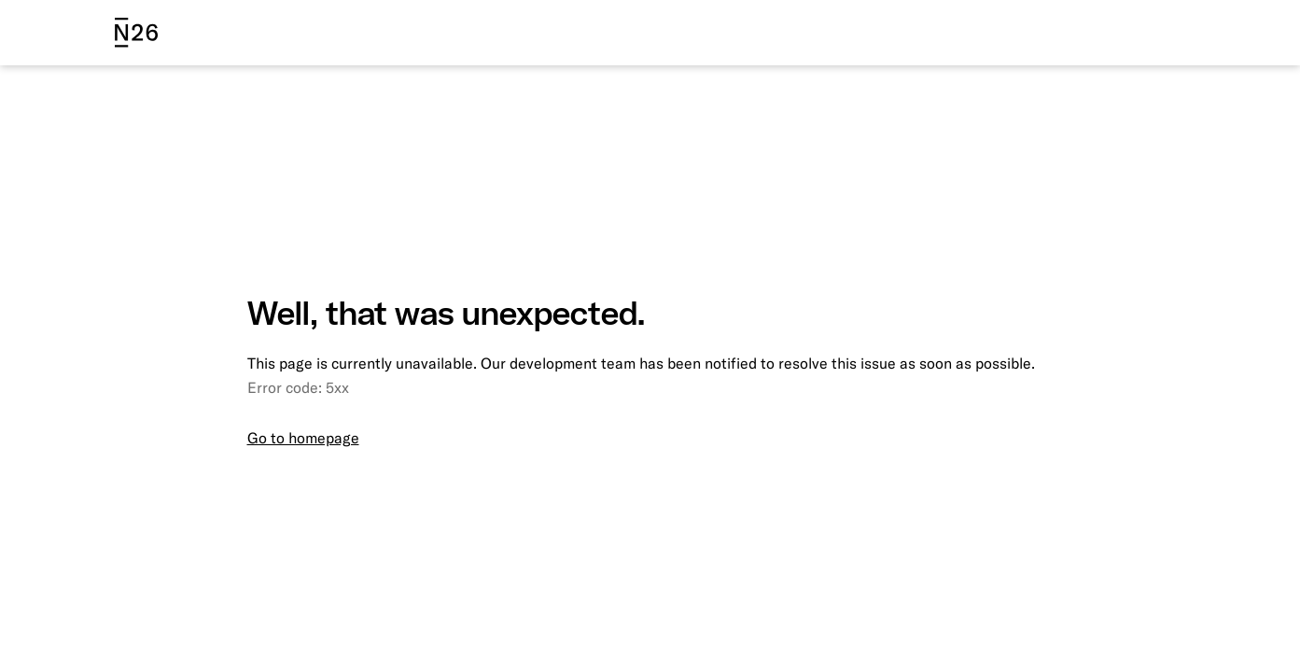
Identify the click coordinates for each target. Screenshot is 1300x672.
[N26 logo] (136, 32)
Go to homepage (303, 437)
